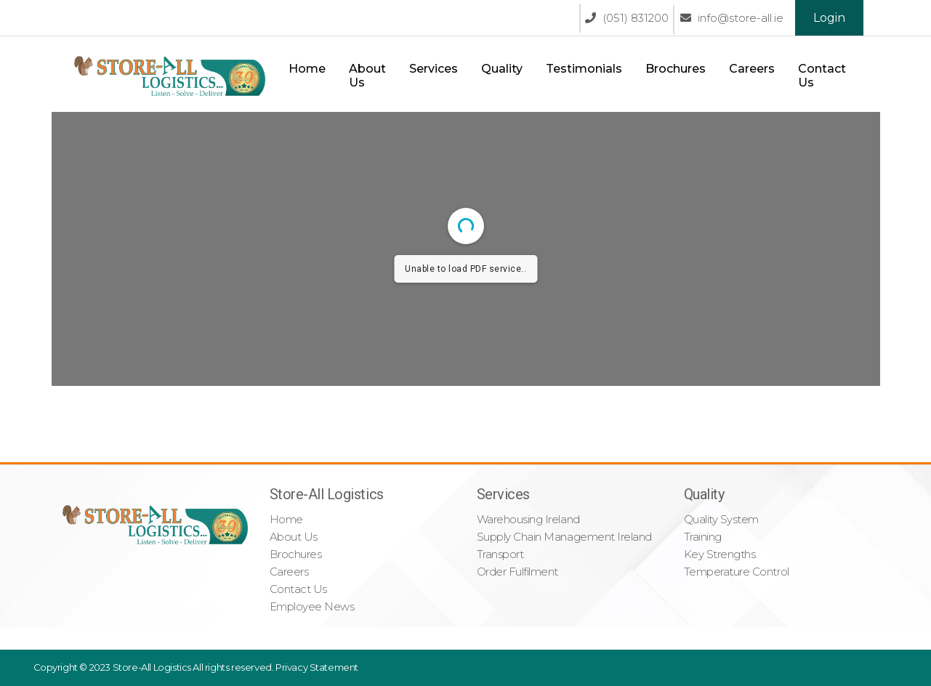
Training (703, 537)
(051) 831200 (627, 18)
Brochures (675, 69)
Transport (500, 554)
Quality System (721, 519)
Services (433, 69)
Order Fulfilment (518, 571)
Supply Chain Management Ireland (564, 537)
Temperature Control (736, 571)
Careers (752, 69)
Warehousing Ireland (528, 519)
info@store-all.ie (731, 18)
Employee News (312, 606)
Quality (502, 69)
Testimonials (584, 69)
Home (307, 69)
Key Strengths (720, 554)
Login (829, 18)
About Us (367, 75)
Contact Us (822, 75)
